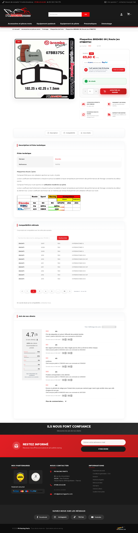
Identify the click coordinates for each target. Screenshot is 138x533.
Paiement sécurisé (98, 470)
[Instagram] (60, 517)
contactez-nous (46, 303)
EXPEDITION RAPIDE (118, 113)
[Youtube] (96, 517)
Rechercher (63, 238)
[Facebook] (42, 517)
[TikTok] (79, 517)
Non (70, 339)
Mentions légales (98, 479)
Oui (64, 339)
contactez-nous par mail (127, 2)
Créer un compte (118, 69)
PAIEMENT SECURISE (119, 102)
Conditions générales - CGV (101, 473)
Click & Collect (97, 489)
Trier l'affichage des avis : (100, 327)
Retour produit (97, 482)
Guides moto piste (98, 491)
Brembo (58, 159)
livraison (95, 476)
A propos (95, 485)
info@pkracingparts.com (63, 494)
